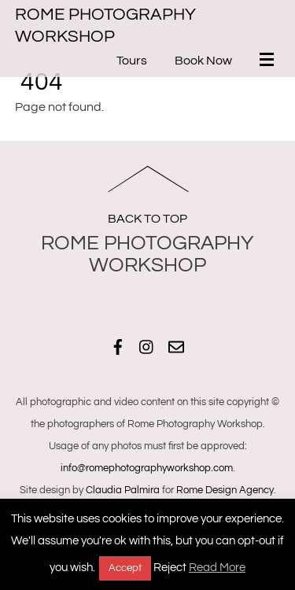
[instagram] (147, 345)
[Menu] (270, 61)
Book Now (203, 60)
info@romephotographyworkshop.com (147, 468)
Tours (131, 60)
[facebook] (118, 345)
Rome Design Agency (225, 490)
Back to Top (147, 218)
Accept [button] (125, 567)
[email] (176, 345)
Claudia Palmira (123, 490)
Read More (217, 567)
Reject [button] (169, 567)
